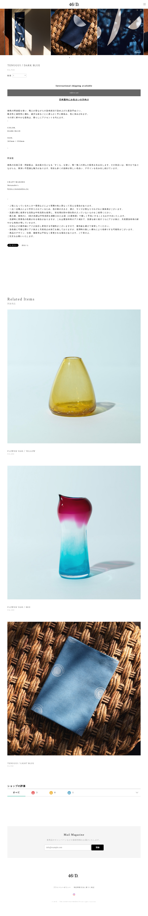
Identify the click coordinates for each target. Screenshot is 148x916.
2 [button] (71, 57)
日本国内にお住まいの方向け (74, 100)
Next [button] (143, 31)
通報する (25, 245)
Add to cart (74, 93)
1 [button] (69, 57)
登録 (97, 847)
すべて (16, 792)
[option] (74, 32)
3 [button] (73, 57)
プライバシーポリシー (62, 887)
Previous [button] (4, 31)
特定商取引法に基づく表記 (84, 887)
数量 (9, 76)
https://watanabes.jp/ (18, 189)
